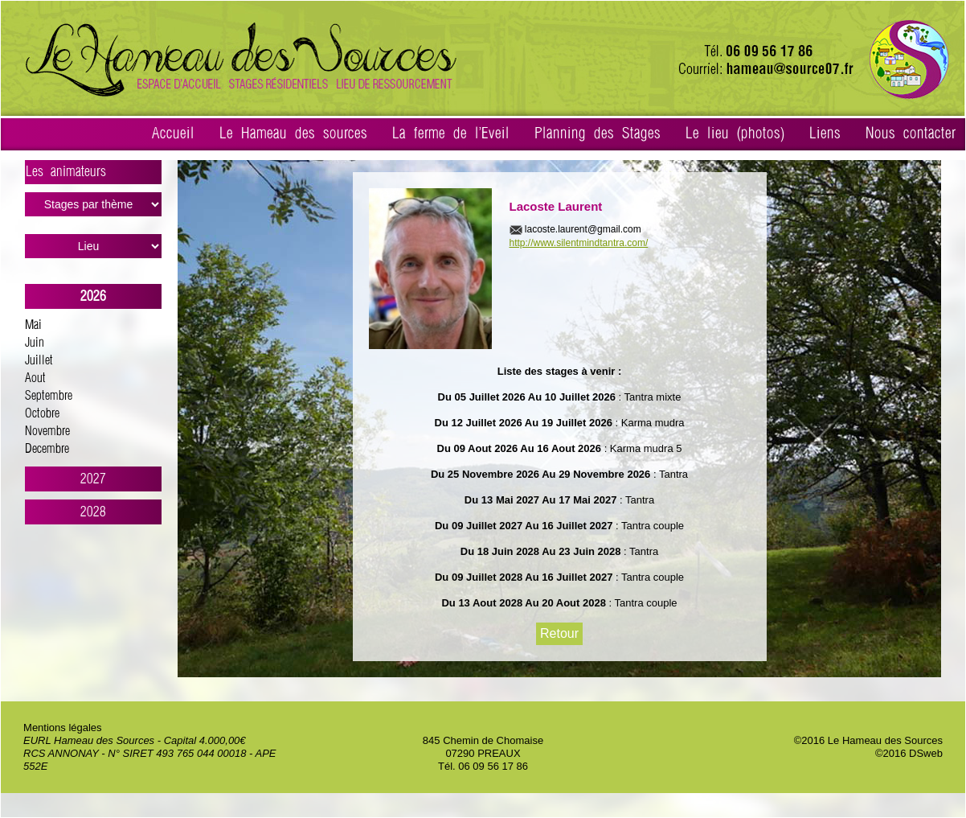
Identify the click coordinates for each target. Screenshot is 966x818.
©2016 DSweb (909, 753)
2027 (93, 479)
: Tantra (669, 474)
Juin (34, 343)
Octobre (42, 414)
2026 (93, 296)
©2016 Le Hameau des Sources (868, 740)
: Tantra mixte (648, 397)
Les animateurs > (94, 174)
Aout (35, 378)
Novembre (47, 431)
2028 (93, 512)
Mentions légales (62, 727)
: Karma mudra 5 (641, 448)
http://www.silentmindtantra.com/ (579, 243)
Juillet (39, 361)
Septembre (48, 396)
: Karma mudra (648, 423)
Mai (33, 325)
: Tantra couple (648, 526)
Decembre (47, 449)
